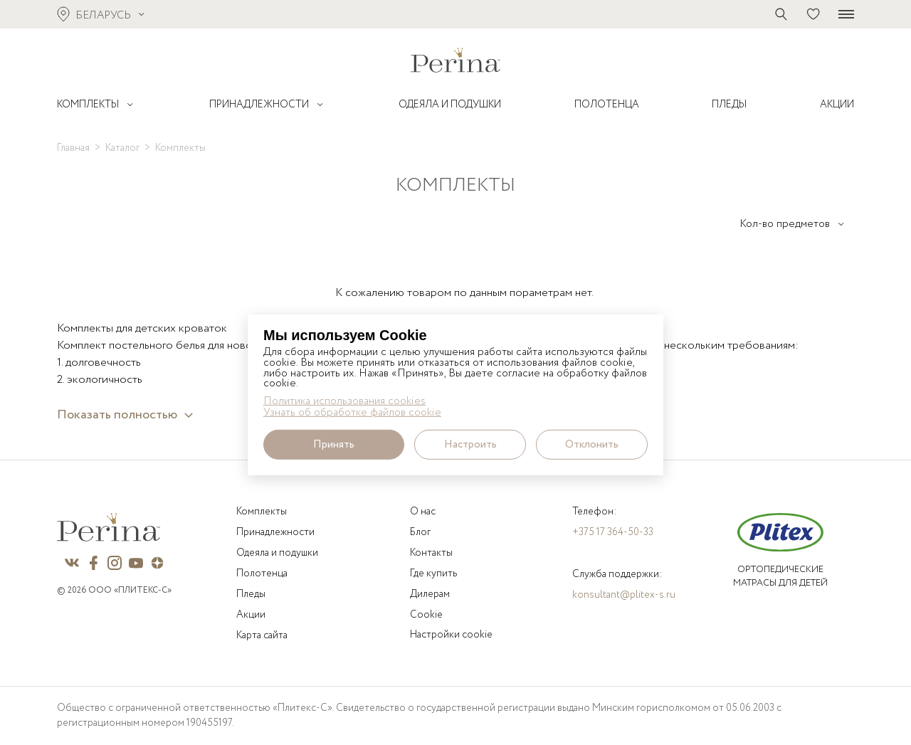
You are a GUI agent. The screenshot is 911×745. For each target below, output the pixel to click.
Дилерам (430, 594)
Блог (420, 532)
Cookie (426, 615)
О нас (423, 511)
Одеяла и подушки (277, 553)
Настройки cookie (451, 635)
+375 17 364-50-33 (612, 532)
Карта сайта (262, 635)
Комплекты (261, 511)
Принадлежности (275, 532)
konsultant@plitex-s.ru (623, 595)
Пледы (250, 594)
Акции (250, 615)
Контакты (431, 553)
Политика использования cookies (344, 401)
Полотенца (262, 573)
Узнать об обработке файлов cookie (352, 413)
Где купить (433, 573)
